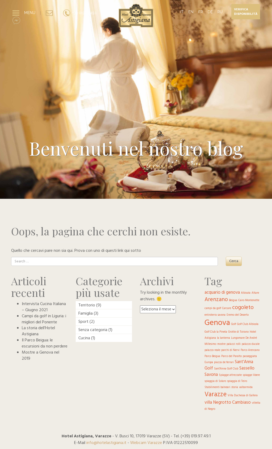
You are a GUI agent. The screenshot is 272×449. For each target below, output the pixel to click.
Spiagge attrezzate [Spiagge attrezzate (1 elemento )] (230, 375)
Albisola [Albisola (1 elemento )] (245, 293)
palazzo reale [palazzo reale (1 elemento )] (212, 350)
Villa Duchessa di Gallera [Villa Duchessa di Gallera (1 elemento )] (243, 395)
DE (210, 12)
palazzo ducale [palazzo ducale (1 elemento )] (251, 344)
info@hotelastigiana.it (106, 442)
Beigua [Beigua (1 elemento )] (233, 300)
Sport (83, 321)
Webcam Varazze (146, 442)
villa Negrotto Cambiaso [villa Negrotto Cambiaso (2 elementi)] (228, 402)
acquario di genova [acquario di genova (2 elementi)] (222, 292)
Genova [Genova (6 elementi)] (217, 323)
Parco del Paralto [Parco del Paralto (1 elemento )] (231, 356)
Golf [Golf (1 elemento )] (233, 324)
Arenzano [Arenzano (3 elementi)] (216, 299)
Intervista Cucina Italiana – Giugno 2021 (44, 307)
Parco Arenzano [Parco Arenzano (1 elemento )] (250, 350)
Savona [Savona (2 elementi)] (211, 374)
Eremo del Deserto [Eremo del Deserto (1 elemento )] (238, 315)
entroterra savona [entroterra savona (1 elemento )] (215, 315)
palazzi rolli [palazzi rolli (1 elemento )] (234, 344)
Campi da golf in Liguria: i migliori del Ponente (44, 319)
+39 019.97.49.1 (79, 13)
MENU (29, 13)
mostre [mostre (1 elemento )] (221, 344)
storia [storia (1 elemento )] (234, 387)
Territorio (86, 305)
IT (182, 12)
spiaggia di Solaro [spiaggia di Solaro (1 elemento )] (215, 381)
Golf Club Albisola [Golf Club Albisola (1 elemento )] (247, 324)
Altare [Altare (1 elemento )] (255, 293)
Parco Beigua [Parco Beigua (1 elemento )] (212, 356)
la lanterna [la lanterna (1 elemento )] (223, 338)
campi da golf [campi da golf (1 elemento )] (213, 308)
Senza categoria (92, 330)
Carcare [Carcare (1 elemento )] (226, 308)
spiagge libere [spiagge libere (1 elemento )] (251, 375)
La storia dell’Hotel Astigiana (38, 331)
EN (190, 12)
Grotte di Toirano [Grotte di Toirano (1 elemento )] (238, 332)
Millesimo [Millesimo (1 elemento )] (210, 344)
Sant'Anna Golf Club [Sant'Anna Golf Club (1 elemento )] (226, 369)
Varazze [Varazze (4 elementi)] (216, 394)
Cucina (84, 338)
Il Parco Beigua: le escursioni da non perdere (44, 343)
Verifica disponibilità (245, 12)
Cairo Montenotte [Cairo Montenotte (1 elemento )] (248, 300)
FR (200, 12)
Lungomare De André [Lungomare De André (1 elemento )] (244, 338)
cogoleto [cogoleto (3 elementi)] (243, 307)
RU (220, 12)
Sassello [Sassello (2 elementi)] (246, 368)
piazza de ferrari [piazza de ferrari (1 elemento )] (224, 362)
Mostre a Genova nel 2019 (40, 355)
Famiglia (85, 313)
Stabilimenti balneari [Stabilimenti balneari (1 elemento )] (217, 387)
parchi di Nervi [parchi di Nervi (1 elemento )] (230, 350)
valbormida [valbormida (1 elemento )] (246, 387)
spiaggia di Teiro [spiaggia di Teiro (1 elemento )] (237, 381)
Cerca (233, 261)
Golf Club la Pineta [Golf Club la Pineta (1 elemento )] (216, 332)
